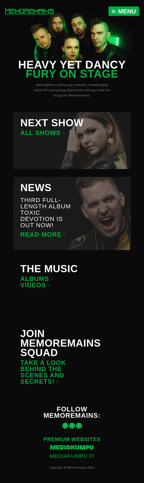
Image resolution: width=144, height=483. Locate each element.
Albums (34, 278)
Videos (33, 285)
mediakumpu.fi (72, 456)
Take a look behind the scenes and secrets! (43, 372)
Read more (41, 234)
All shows (40, 132)
